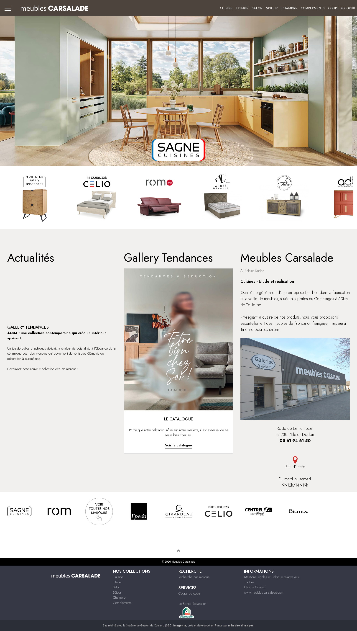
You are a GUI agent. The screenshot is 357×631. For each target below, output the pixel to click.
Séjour (272, 8)
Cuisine (226, 8)
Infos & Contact (254, 587)
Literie (242, 8)
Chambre (289, 8)
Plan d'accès (295, 463)
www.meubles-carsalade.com (263, 592)
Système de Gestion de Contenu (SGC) (156, 625)
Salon (257, 8)
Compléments (313, 8)
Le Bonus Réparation (192, 603)
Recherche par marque (193, 576)
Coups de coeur (341, 8)
